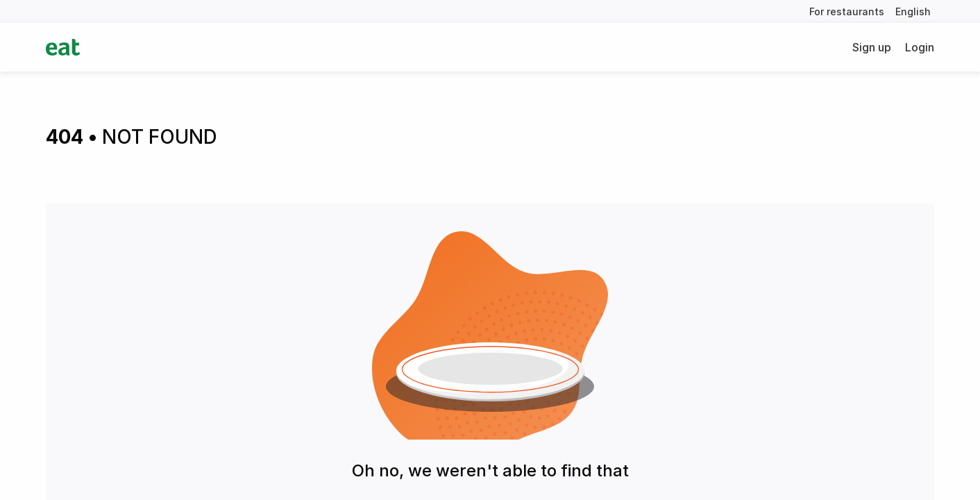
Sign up (871, 47)
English (913, 11)
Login (919, 47)
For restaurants (846, 11)
